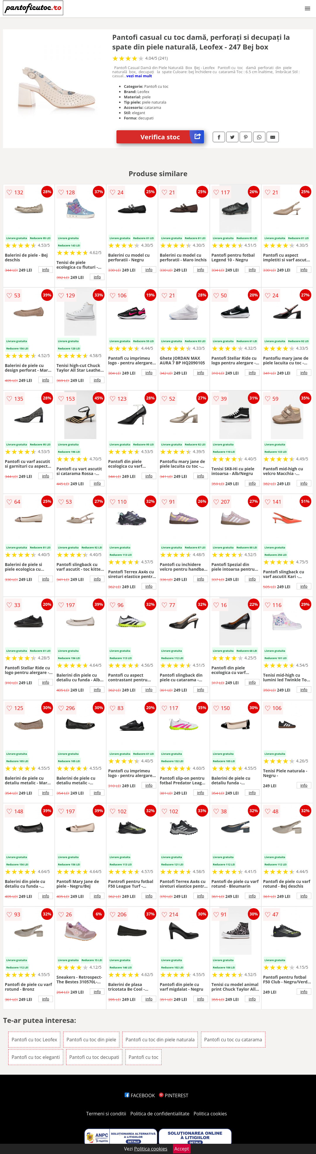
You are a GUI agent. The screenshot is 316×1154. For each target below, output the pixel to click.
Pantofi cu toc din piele (91, 1039)
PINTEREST (173, 1095)
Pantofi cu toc (144, 1057)
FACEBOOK (140, 1095)
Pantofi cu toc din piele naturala (160, 1039)
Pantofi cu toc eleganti (35, 1057)
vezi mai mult (139, 75)
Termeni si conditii (106, 1113)
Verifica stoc (172, 136)
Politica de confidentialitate (160, 1113)
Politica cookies (210, 1113)
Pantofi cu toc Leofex (34, 1039)
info (45, 269)
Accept (181, 1149)
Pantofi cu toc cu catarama (233, 1039)
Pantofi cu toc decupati (94, 1057)
